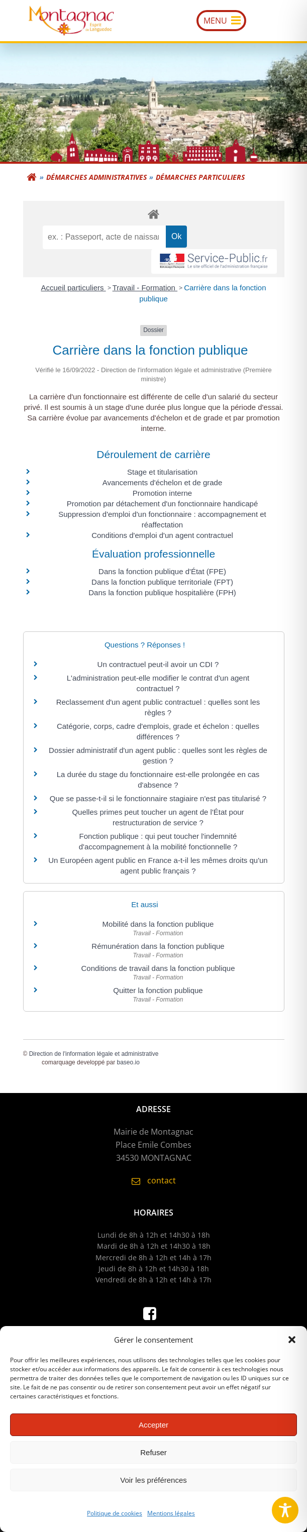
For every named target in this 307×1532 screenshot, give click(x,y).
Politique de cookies (114, 1521)
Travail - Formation (145, 287)
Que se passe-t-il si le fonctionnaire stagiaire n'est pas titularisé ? (158, 798)
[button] (292, 1348)
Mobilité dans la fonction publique (158, 924)
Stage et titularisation (162, 472)
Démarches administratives (96, 177)
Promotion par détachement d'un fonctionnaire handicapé (162, 503)
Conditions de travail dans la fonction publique (158, 968)
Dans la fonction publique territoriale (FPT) (162, 582)
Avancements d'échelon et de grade (163, 482)
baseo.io (128, 1062)
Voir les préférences (153, 1488)
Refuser (153, 1460)
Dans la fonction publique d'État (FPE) (162, 571)
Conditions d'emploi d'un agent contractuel (162, 535)
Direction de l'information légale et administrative (94, 1053)
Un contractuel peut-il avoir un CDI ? (158, 664)
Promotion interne (162, 493)
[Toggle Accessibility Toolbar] (285, 1510)
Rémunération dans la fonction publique (157, 946)
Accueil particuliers (73, 287)
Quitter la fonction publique (157, 990)
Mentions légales (171, 1521)
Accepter (153, 1433)
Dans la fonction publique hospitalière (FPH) (162, 592)
